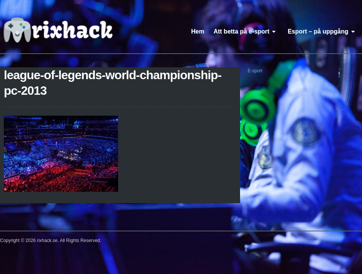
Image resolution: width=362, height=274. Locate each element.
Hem (198, 31)
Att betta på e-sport (246, 31)
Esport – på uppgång (322, 31)
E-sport (255, 70)
